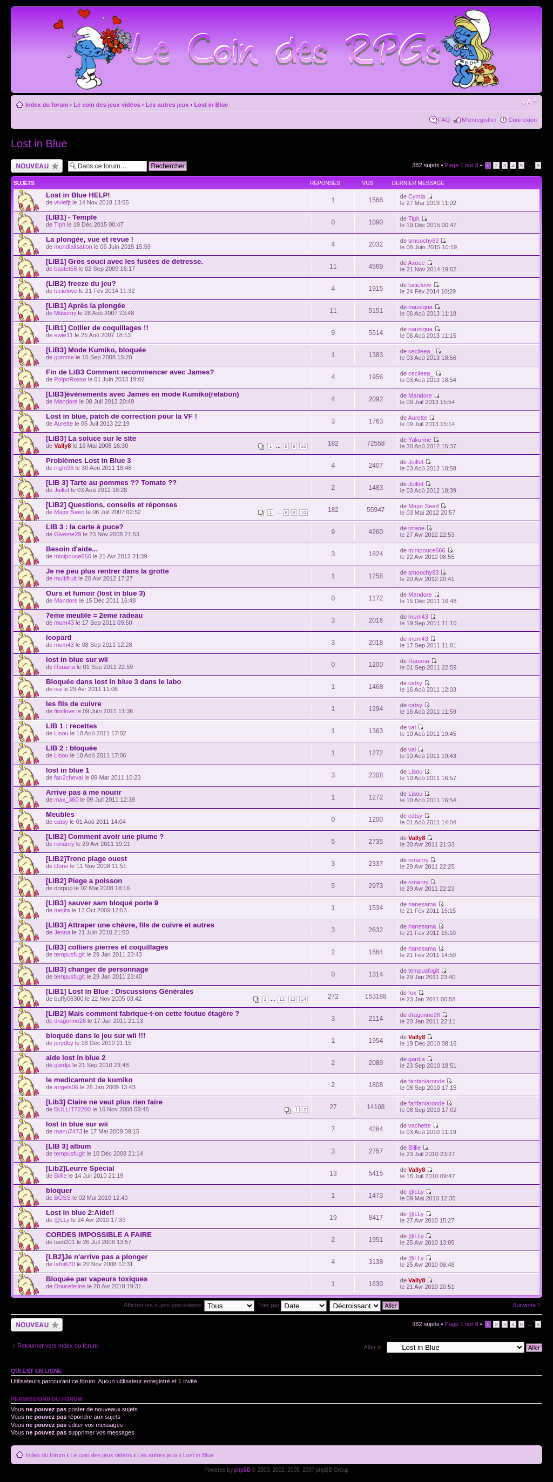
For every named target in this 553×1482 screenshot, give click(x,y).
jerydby (63, 1043)
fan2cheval (68, 777)
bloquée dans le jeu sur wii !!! (96, 1036)
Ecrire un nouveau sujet (37, 166)
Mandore (65, 401)
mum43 (64, 622)
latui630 (64, 1264)
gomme (64, 357)
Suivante (524, 1305)
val (412, 727)
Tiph (59, 224)
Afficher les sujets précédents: (189, 1305)
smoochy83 (423, 240)
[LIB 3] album (68, 1146)
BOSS (62, 1197)
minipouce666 (72, 556)
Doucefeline (69, 1286)
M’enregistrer (479, 120)
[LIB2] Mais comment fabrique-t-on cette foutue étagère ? (142, 1013)
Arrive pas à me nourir (84, 792)
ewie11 (63, 335)
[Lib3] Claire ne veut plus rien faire (104, 1102)
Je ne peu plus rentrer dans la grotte (107, 571)
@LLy (416, 1192)
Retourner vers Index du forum (57, 1345)
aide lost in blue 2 (76, 1058)
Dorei (61, 866)
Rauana (64, 667)
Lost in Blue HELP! (78, 195)
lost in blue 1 (68, 770)
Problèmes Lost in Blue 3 (88, 460)
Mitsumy (65, 313)
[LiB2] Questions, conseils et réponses (111, 505)
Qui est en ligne (36, 1371)
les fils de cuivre (74, 704)
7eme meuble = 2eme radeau (94, 615)
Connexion (522, 120)
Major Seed (69, 512)
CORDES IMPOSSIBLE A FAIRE (99, 1235)
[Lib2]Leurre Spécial (80, 1168)
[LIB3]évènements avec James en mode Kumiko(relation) (142, 394)
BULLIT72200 (72, 1109)
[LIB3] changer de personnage (97, 969)
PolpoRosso (70, 379)
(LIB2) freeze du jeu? (81, 283)
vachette (419, 1125)
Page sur (461, 165)
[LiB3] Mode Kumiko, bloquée (96, 350)
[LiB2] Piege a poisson (84, 881)
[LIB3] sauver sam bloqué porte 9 (102, 903)
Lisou (61, 733)
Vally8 (62, 445)
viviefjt (62, 202)
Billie (414, 1147)
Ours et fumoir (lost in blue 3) (95, 593)
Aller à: (373, 1347)
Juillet (415, 462)
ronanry (64, 844)
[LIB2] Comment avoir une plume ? (105, 836)
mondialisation (73, 246)
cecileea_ (420, 351)
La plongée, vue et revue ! (89, 239)
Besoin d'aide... (72, 549)
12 (282, 999)
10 (303, 446)
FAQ (444, 120)
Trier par (292, 1305)
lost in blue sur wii (77, 659)
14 (303, 999)
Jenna (62, 932)
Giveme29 (67, 534)
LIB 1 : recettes (71, 726)
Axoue (416, 262)
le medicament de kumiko (89, 1080)
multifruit (65, 578)
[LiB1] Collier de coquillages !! (97, 328)
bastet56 (65, 268)
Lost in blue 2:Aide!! (80, 1212)
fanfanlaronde (426, 1081)
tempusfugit (69, 954)
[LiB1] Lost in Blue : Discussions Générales (119, 991)
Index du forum (46, 104)
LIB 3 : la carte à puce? (85, 527)
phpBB (242, 1470)
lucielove (65, 291)
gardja (62, 1065)
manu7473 (68, 1131)
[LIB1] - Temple (71, 217)
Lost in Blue (211, 104)
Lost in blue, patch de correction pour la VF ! (121, 416)
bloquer (59, 1190)
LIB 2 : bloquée (71, 748)
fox (412, 992)
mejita (62, 910)
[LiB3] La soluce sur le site (91, 438)
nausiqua (420, 307)
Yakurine (419, 439)
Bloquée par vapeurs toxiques (96, 1279)
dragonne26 (70, 1020)
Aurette (63, 423)
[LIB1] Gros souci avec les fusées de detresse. (124, 261)
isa (58, 689)
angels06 (66, 1087)
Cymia (416, 196)
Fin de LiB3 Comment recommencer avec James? (130, 372)
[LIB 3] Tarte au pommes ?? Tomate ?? (111, 483)
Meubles (60, 814)
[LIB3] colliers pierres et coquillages (107, 947)
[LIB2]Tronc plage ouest (86, 859)
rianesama (422, 904)
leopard (59, 637)
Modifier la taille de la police (529, 102)
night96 (63, 468)
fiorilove (64, 711)
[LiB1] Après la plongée (85, 306)
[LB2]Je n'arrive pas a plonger (97, 1257)
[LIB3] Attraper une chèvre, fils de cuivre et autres (130, 925)
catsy (415, 683)
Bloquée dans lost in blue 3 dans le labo (113, 682)
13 (292, 999)
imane (416, 528)
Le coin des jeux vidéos (106, 104)
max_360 (66, 799)
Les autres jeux (167, 104)
